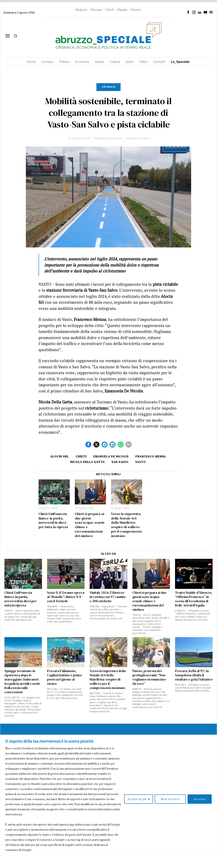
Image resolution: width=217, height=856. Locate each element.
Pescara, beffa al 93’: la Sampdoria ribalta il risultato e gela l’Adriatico (194, 675)
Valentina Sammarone (107, 138)
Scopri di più (137, 799)
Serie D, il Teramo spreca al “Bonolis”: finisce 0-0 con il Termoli (65, 597)
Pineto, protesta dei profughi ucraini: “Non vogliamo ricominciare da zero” (149, 677)
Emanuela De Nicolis (111, 456)
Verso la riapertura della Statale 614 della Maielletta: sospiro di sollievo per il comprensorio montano (126, 525)
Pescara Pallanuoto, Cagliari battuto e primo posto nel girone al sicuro (64, 677)
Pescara (96, 9)
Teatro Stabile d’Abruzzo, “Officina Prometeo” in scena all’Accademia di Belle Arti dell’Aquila (193, 599)
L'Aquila (121, 9)
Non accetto (170, 799)
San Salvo (119, 462)
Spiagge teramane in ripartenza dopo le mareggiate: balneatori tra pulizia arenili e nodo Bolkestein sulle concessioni (22, 681)
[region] (108, 795)
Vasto (140, 462)
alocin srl (59, 456)
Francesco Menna (150, 456)
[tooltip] (188, 12)
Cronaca (108, 86)
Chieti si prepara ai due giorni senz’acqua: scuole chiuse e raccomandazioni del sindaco (90, 525)
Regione (81, 9)
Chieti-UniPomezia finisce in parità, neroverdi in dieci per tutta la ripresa (53, 520)
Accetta (200, 799)
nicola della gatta (87, 462)
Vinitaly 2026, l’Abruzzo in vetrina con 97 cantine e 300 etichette (108, 597)
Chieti (109, 9)
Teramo (136, 9)
